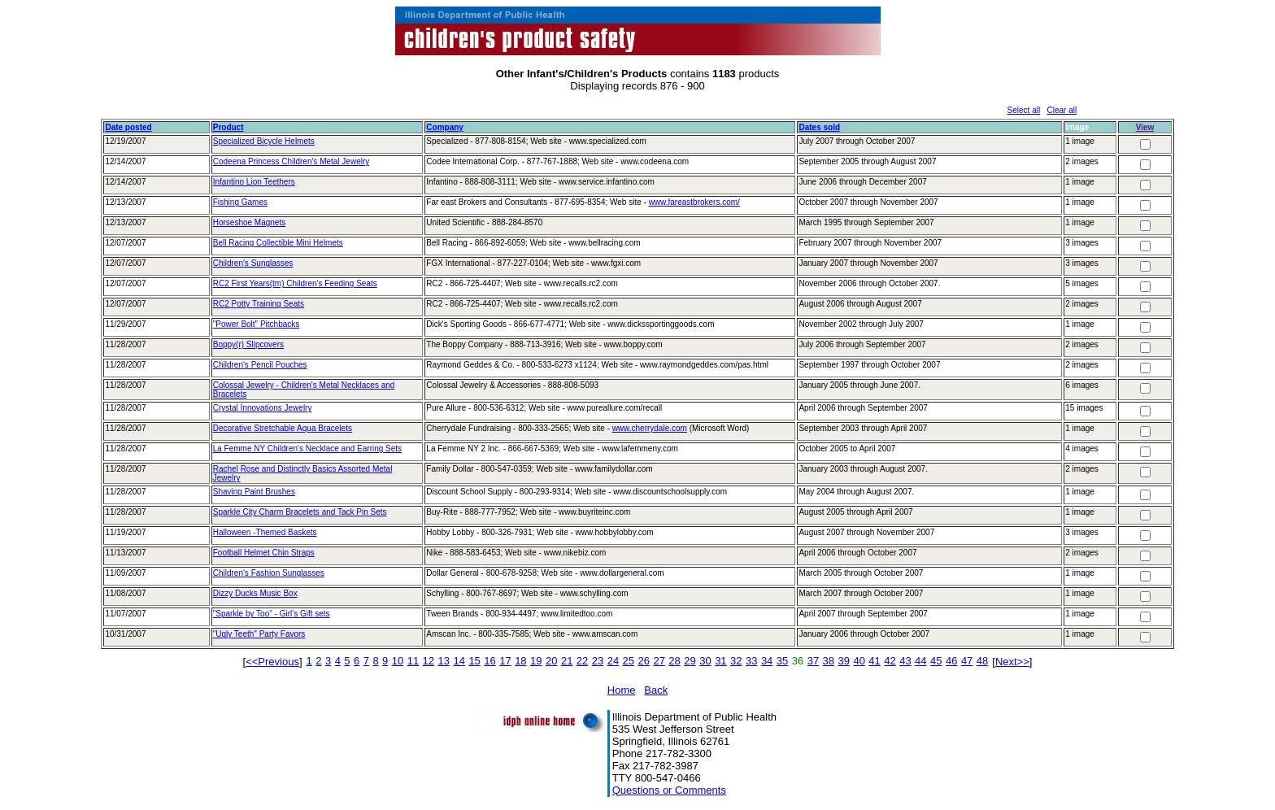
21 (566, 661)
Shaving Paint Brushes (254, 491)
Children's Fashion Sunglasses (268, 572)
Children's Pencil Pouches (260, 364)
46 (951, 661)
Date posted (128, 127)
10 (397, 661)
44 (920, 661)
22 (582, 661)
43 (905, 661)
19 (536, 661)
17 (505, 661)
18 (520, 661)
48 (982, 661)
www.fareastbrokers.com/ (694, 202)
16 (489, 661)
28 (674, 661)
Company (444, 127)
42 (889, 661)
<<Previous (272, 661)
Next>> (1012, 661)
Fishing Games (240, 202)
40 (858, 661)
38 (828, 661)
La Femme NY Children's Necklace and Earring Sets (307, 448)
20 (551, 661)
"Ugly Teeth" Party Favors (259, 633)
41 (874, 661)
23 (597, 661)
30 (705, 661)
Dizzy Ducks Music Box (255, 593)
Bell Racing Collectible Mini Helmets (278, 242)
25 (628, 661)
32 (736, 661)
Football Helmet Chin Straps (264, 552)
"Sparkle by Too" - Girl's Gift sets (271, 613)
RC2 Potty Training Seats (258, 303)
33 (751, 661)
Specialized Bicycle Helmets (264, 141)
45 (936, 661)
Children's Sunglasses (253, 263)
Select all (1024, 110)
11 (413, 661)
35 (782, 661)
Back (656, 690)
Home (621, 690)
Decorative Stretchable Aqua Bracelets (282, 428)
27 (658, 661)
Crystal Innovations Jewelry (262, 407)
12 (428, 661)
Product (228, 127)
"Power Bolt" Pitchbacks (256, 324)
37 (813, 661)
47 (967, 661)
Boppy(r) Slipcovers (248, 344)
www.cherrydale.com (649, 428)
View (1145, 127)
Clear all (1062, 110)
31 (720, 661)
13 (444, 661)
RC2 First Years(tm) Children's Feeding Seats (295, 283)
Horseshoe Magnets (249, 222)
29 (689, 661)
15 (474, 661)
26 (644, 661)
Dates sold (819, 127)
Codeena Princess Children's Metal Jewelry (291, 161)
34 (766, 661)
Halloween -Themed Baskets (265, 532)
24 (613, 661)
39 (844, 661)
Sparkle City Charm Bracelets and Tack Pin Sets (300, 511)
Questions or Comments (669, 790)
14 (458, 661)
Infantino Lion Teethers (254, 181)
